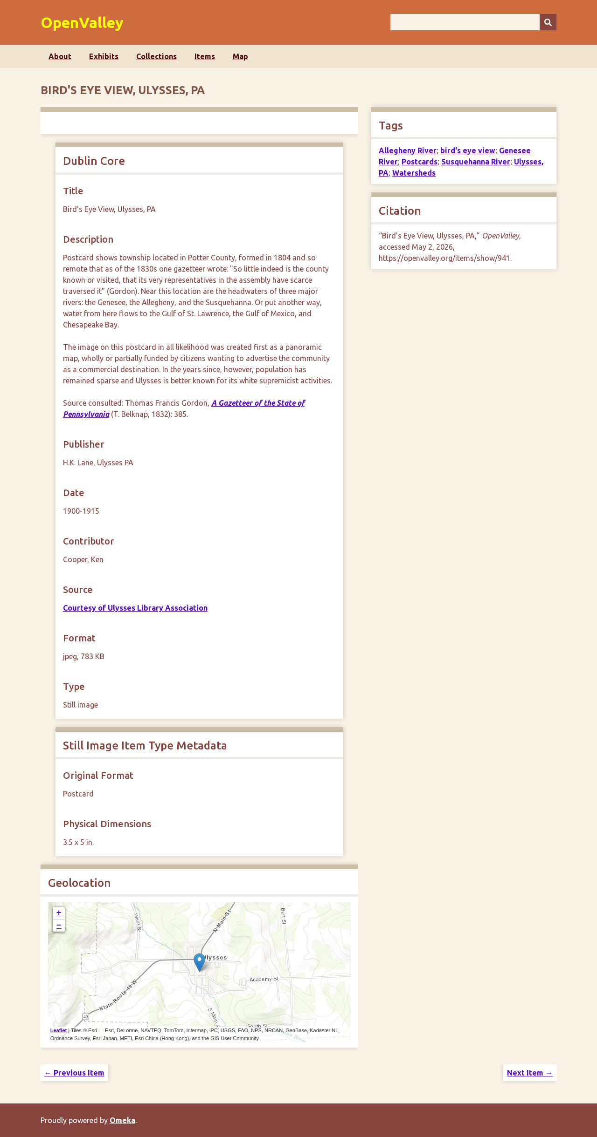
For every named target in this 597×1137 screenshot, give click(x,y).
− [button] (59, 925)
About (60, 56)
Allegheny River (408, 150)
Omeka (122, 1120)
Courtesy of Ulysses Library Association (135, 608)
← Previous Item (74, 1073)
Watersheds (414, 173)
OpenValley (82, 22)
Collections (156, 56)
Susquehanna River (475, 161)
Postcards (419, 161)
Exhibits (103, 56)
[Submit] (548, 22)
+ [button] (59, 913)
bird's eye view (467, 150)
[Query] (473, 22)
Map (240, 56)
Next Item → (530, 1073)
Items (204, 56)
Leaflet (58, 1030)
